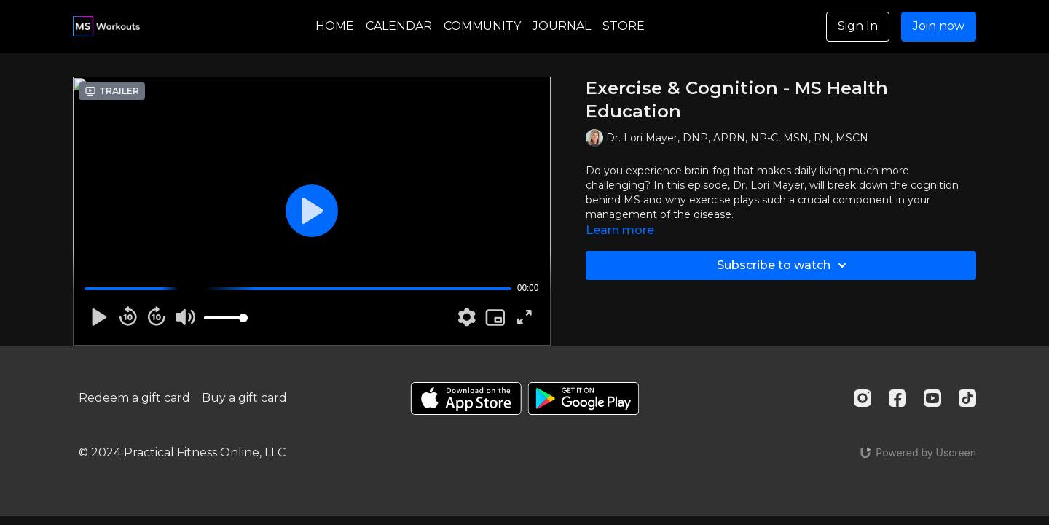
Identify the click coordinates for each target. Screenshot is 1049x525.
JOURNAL (562, 26)
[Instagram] (862, 398)
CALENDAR (399, 26)
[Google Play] (583, 398)
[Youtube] (932, 398)
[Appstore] (466, 398)
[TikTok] (967, 398)
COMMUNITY (482, 26)
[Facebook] (897, 398)
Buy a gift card (244, 398)
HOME (334, 26)
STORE (623, 26)
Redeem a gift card (134, 398)
